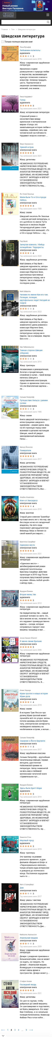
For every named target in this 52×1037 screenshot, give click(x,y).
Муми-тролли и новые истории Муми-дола (34, 694)
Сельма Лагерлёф (27, 397)
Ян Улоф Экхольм (27, 194)
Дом (22, 888)
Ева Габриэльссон (27, 347)
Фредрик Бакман (26, 591)
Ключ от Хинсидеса (28, 500)
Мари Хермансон (26, 144)
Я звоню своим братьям (31, 641)
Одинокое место (27, 545)
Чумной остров (26, 147)
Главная (4, 29)
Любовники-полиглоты (30, 50)
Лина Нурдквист (26, 97)
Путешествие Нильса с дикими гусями (34, 401)
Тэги (13, 29)
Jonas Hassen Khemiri (28, 638)
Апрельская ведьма (29, 938)
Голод (22, 100)
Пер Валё (23, 241)
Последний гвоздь (28, 984)
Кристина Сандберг (27, 542)
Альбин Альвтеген (27, 497)
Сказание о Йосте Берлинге (32, 741)
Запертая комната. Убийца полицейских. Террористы (32, 245)
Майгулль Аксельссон (28, 935)
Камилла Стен (25, 837)
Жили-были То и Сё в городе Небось (33, 198)
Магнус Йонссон (26, 447)
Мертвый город (27, 840)
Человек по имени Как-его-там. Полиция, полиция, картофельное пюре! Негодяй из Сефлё (35, 299)
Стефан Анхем (26, 981)
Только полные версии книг (18, 41)
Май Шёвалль (25, 291)
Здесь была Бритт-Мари (31, 788)
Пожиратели (25, 450)
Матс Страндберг (27, 885)
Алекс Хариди (25, 690)
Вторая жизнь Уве (28, 594)
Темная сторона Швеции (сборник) (31, 351)
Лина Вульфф (25, 47)
